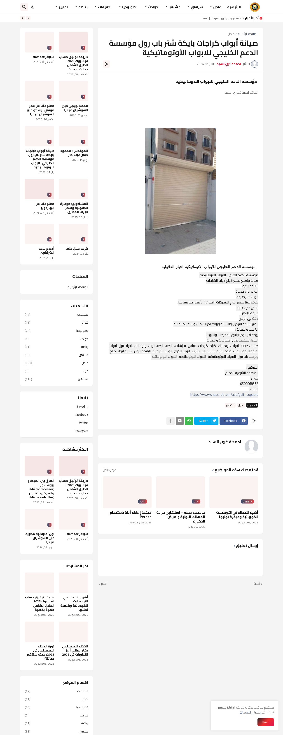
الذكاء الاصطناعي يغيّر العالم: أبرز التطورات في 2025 (75, 650)
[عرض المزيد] (170, 421)
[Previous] (28, 18)
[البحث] (24, 7)
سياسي (197, 7)
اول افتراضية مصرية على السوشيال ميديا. (39, 538)
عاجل (217, 7)
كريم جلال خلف (76, 248)
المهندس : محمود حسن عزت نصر (74, 153)
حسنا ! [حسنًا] (265, 722)
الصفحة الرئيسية (248, 34)
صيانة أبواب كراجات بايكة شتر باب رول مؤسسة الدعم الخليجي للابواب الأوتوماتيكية (40, 159)
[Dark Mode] (33, 7)
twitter (83, 422)
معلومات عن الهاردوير (44, 206)
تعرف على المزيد (253, 712)
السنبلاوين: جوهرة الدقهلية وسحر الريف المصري (74, 208)
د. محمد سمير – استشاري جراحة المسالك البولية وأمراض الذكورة (180, 517)
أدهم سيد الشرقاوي (46, 250)
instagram (81, 430)
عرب (56, 371)
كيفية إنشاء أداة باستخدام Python (131, 514)
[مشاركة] (106, 64)
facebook (81, 415)
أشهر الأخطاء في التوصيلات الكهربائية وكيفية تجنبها (237, 514)
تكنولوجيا (130, 7)
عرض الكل (109, 469)
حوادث (153, 7)
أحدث (256, 584)
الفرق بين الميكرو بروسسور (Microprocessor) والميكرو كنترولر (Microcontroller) (41, 489)
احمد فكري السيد (224, 442)
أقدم (104, 584)
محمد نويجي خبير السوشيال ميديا (220, 18)
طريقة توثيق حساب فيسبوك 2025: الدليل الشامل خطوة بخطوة (73, 63)
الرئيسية (234, 7)
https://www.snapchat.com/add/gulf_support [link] (224, 394)
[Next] (22, 18)
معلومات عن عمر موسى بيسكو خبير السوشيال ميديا (40, 110)
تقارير (63, 7)
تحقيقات (105, 7)
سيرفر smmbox (43, 57)
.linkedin (82, 406)
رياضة (83, 7)
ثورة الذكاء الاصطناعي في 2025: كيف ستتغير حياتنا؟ (40, 652)
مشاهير (174, 7)
